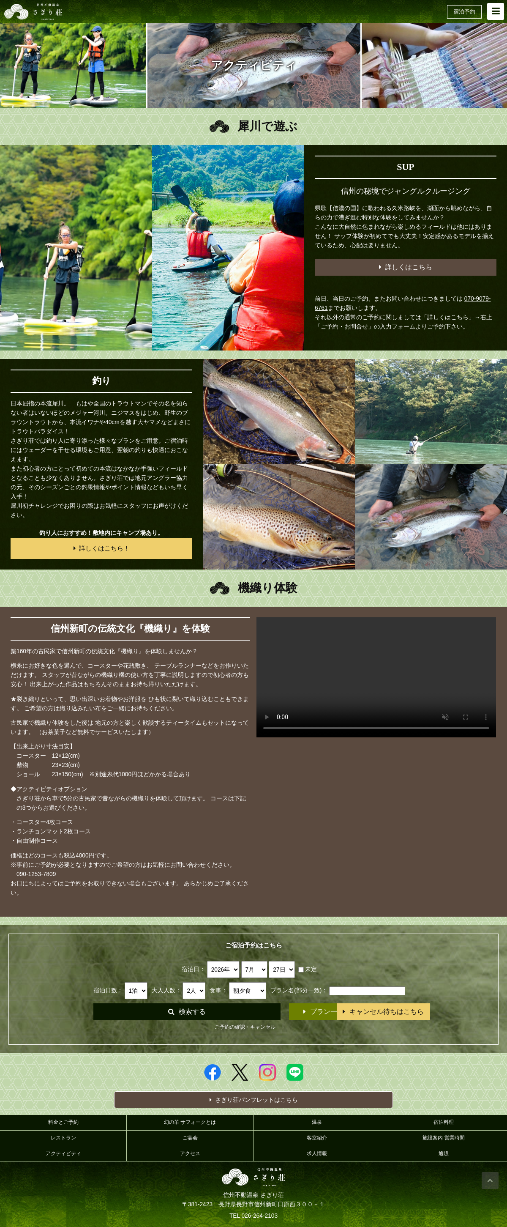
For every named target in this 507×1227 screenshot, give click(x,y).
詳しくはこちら (405, 267)
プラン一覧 (249, 1011)
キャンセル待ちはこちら (352, 1011)
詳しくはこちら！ (102, 548)
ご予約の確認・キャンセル (245, 1027)
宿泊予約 (464, 11)
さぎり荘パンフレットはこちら (254, 1100)
